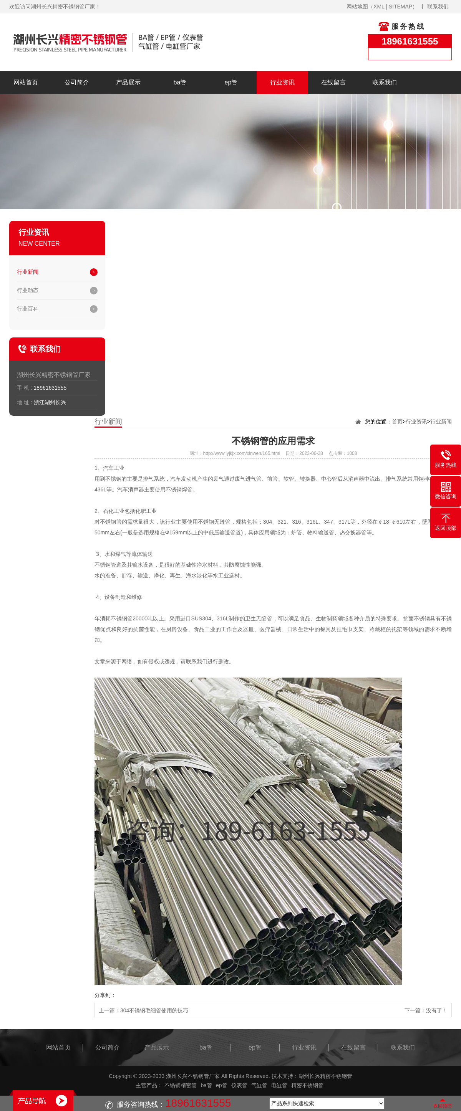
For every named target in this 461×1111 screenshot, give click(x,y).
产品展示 (128, 82)
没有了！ (437, 1010)
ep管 (231, 82)
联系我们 (438, 6)
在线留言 (333, 82)
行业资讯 (282, 82)
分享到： (105, 995)
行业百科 (27, 309)
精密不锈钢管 (307, 1085)
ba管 (180, 82)
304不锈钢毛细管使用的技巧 (154, 1010)
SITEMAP (400, 6)
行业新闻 (27, 272)
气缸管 (259, 1085)
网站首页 (25, 82)
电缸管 (279, 1085)
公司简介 (77, 82)
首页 (397, 421)
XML (378, 6)
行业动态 (27, 290)
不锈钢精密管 (180, 1085)
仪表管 (239, 1085)
